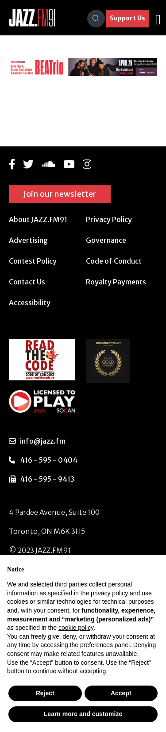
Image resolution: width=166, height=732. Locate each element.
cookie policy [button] (75, 627)
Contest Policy (33, 261)
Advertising (28, 240)
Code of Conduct (114, 261)
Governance (106, 240)
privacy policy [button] (109, 593)
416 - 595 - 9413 (47, 479)
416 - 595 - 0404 (48, 460)
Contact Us (27, 281)
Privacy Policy (109, 219)
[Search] (96, 18)
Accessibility (29, 302)
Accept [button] (121, 693)
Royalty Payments (116, 281)
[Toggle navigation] (158, 18)
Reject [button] (45, 693)
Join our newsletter (59, 194)
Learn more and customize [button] (83, 713)
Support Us (127, 18)
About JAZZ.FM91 (38, 219)
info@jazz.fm (43, 441)
